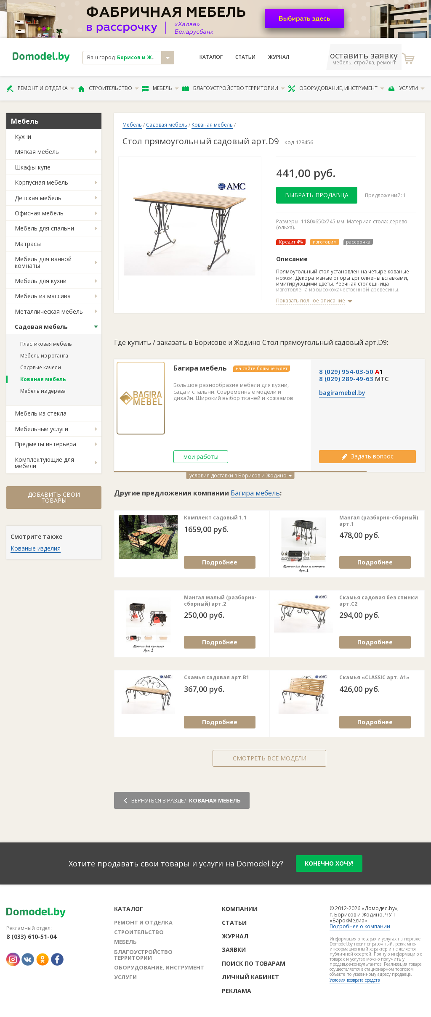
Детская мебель (38, 198)
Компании (240, 909)
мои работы (201, 457)
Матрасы (28, 244)
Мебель (160, 88)
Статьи (245, 57)
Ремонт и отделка (40, 88)
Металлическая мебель (49, 311)
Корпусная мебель (41, 182)
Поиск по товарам (253, 963)
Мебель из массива (43, 296)
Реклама (236, 991)
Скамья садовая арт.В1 (216, 678)
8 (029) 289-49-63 (346, 378)
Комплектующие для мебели (44, 463)
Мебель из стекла (41, 413)
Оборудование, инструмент (336, 88)
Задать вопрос (367, 456)
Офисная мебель (39, 213)
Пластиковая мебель (46, 343)
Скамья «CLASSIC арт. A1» (374, 678)
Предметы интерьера (45, 444)
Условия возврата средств (355, 980)
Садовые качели (40, 367)
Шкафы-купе (33, 167)
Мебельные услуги (41, 429)
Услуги (406, 88)
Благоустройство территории (233, 88)
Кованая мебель (43, 379)
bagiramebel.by (342, 393)
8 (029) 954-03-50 (346, 371)
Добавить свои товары (54, 497)
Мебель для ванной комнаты (43, 262)
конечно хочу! (329, 863)
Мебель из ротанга (44, 355)
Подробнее (219, 562)
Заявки (234, 949)
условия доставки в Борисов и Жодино (240, 475)
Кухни (23, 136)
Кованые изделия (36, 548)
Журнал (278, 57)
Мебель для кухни (41, 281)
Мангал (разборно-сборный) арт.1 (378, 521)
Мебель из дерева (43, 391)
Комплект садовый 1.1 (215, 518)
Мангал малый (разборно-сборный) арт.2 (220, 601)
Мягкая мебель (37, 152)
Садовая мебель (41, 327)
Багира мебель (200, 368)
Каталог (211, 57)
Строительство (108, 88)
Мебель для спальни (44, 228)
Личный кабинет (250, 977)
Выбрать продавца (317, 195)
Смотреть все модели (269, 758)
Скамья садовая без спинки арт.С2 (378, 601)
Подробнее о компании (360, 926)
